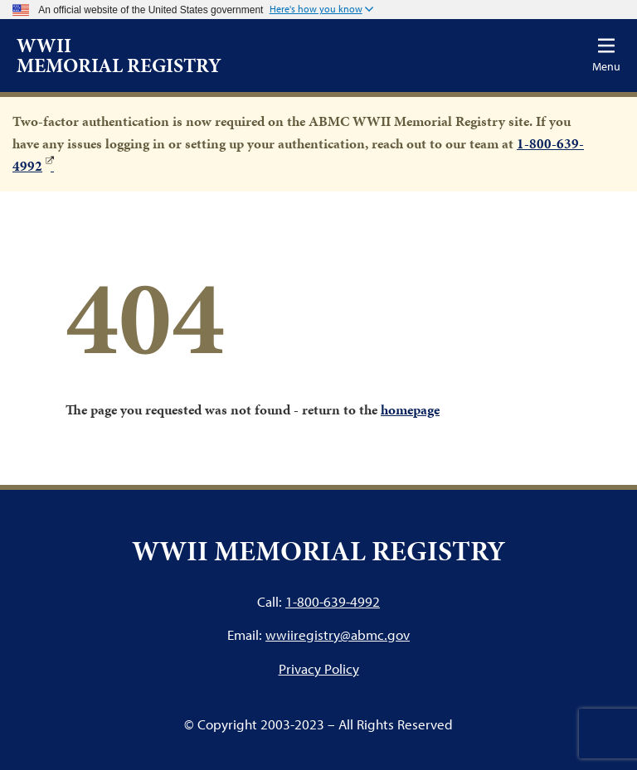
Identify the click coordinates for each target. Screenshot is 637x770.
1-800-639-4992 (332, 601)
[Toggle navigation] (606, 55)
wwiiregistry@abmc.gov (337, 634)
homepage (410, 409)
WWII (119, 55)
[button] (321, 10)
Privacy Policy (319, 669)
